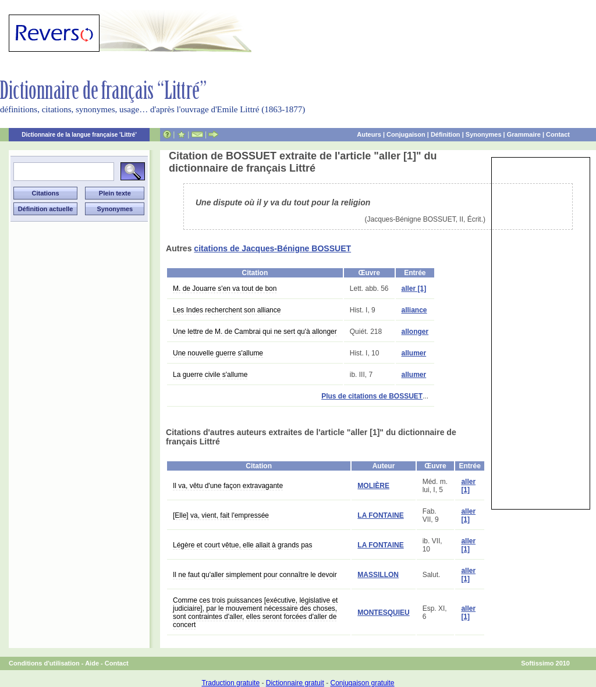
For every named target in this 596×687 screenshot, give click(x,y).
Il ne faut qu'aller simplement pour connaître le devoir (255, 575)
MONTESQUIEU (383, 612)
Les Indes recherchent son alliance (227, 310)
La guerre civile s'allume (210, 375)
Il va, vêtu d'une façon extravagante (228, 486)
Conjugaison (405, 134)
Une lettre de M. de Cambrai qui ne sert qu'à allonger (255, 332)
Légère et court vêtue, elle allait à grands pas (242, 545)
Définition (445, 134)
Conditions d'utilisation (44, 663)
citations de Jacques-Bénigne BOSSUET (272, 248)
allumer (414, 353)
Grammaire (524, 134)
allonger (415, 332)
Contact (558, 134)
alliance (414, 310)
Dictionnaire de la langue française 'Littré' (79, 134)
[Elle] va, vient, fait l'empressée (221, 515)
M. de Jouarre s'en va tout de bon (224, 288)
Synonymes (484, 134)
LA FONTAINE (380, 515)
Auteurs (369, 134)
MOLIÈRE (373, 486)
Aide (92, 663)
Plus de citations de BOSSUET (372, 396)
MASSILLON (378, 575)
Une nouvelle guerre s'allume (218, 353)
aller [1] (414, 288)
